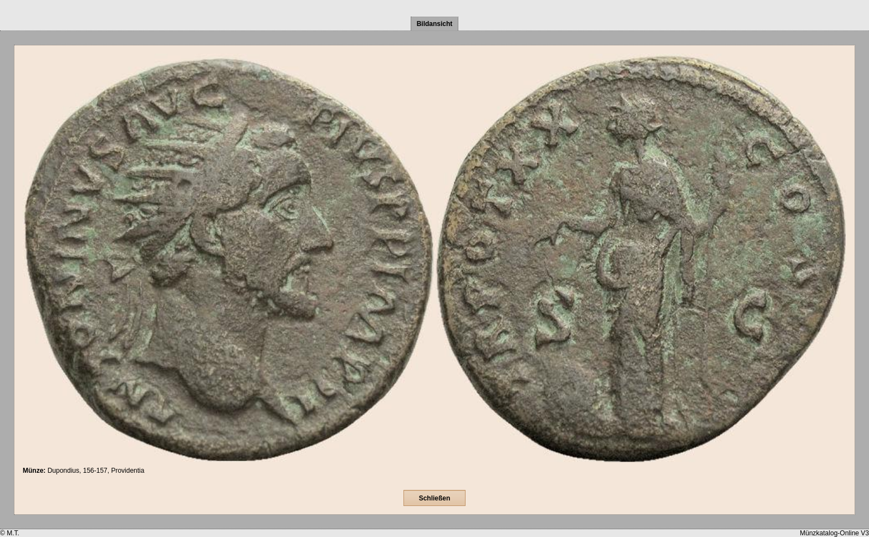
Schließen (435, 498)
